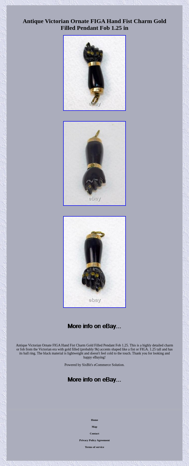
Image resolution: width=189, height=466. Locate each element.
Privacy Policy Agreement (94, 440)
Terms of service (94, 446)
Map (94, 426)
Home (94, 419)
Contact (94, 433)
